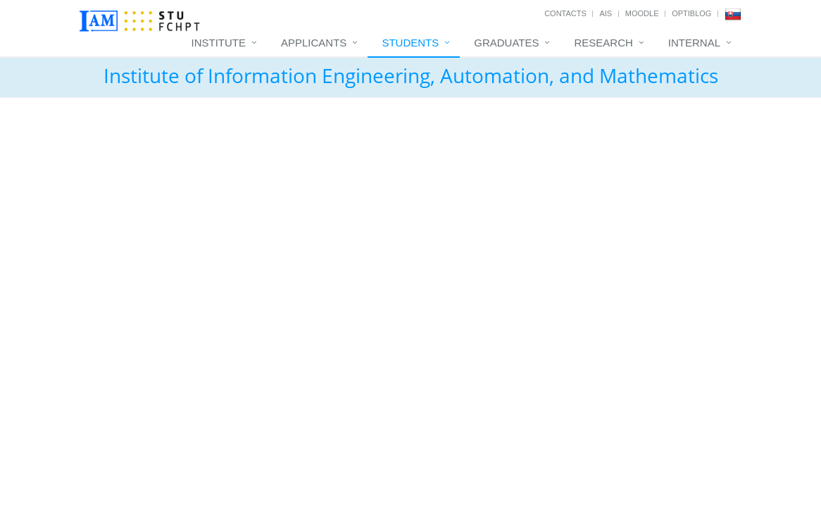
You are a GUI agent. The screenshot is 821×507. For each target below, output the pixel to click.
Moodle (642, 13)
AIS (605, 13)
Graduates (506, 43)
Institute (219, 43)
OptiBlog (691, 13)
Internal (694, 43)
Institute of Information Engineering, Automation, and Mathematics (411, 75)
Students (410, 43)
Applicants (313, 43)
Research (603, 43)
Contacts (565, 13)
